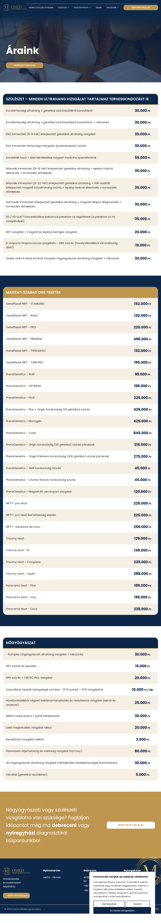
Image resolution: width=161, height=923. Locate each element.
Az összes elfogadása (122, 910)
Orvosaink (112, 7)
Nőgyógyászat (82, 7)
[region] (122, 894)
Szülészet (64, 7)
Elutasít (138, 903)
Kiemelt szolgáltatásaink (41, 7)
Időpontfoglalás (18, 895)
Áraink (99, 7)
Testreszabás (108, 903)
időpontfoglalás (141, 7)
